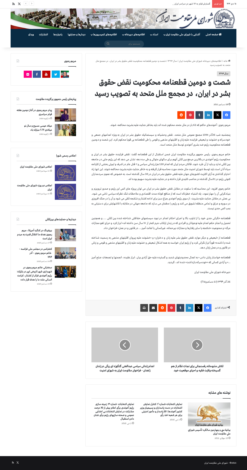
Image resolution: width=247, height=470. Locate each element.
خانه (226, 61)
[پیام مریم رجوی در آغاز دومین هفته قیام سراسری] (65, 114)
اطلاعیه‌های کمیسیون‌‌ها (105, 34)
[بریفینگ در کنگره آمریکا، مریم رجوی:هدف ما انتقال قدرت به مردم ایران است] (65, 235)
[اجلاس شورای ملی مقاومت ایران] (65, 173)
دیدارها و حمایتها (76, 34)
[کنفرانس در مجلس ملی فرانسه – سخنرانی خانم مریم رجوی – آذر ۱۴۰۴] (65, 253)
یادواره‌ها (57, 34)
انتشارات (43, 34)
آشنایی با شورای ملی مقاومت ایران (183, 34)
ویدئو (31, 34)
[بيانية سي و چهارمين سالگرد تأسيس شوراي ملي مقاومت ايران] (209, 414)
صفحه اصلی (214, 34)
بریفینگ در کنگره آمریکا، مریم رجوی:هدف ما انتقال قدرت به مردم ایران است (34, 234)
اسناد (155, 34)
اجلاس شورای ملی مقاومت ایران (36, 167)
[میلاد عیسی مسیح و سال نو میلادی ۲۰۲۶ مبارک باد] (65, 130)
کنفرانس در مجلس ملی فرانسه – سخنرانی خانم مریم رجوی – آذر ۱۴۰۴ (35, 253)
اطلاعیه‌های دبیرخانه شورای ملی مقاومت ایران (200, 61)
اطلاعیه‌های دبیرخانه (134, 34)
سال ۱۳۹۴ (172, 61)
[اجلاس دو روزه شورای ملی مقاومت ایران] (65, 192)
